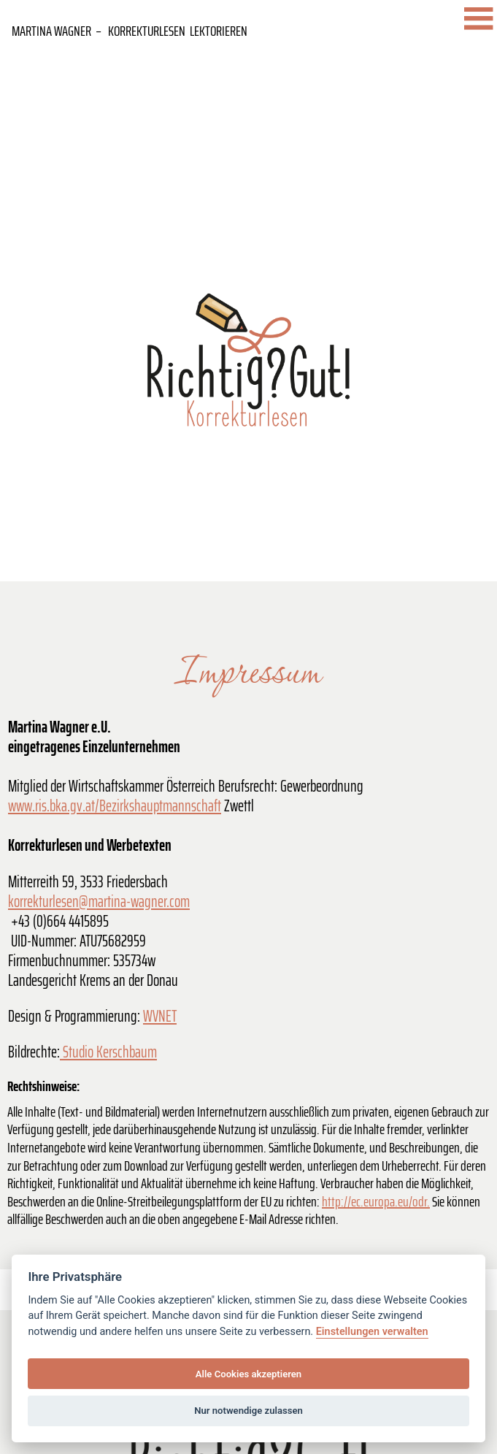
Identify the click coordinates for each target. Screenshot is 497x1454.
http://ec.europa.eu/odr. (376, 1201)
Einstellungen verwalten (372, 1331)
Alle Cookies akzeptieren (248, 1374)
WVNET (160, 1016)
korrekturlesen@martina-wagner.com (99, 901)
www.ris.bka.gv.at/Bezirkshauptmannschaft (114, 806)
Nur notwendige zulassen (248, 1410)
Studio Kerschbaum (108, 1052)
